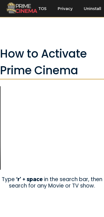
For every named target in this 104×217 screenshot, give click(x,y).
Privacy (65, 8)
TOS (42, 8)
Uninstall (92, 8)
